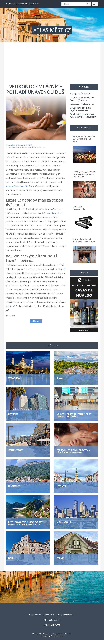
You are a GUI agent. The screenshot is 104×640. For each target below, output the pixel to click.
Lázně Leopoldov (54, 213)
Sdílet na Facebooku (52, 620)
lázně (12, 306)
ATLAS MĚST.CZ (52, 30)
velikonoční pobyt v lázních (19, 186)
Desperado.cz (35, 615)
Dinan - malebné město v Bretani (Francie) (82, 98)
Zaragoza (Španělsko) (80, 93)
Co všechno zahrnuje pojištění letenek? (80, 109)
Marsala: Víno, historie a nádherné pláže (22, 3)
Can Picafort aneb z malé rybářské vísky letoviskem (83, 115)
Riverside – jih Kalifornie (82, 103)
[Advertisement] (52, 62)
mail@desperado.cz (55, 636)
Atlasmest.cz (49, 615)
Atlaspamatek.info (64, 615)
